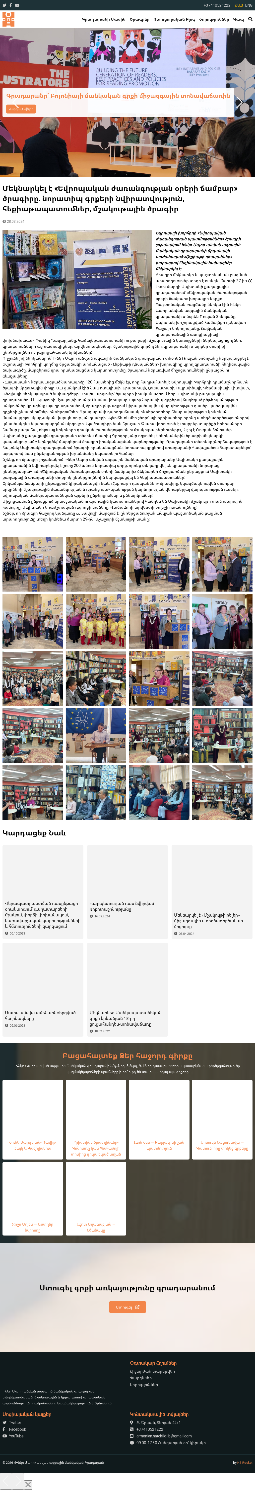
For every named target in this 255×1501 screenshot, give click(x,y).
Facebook (14, 1440)
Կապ (238, 19)
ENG (249, 5)
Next (238, 102)
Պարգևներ (141, 1389)
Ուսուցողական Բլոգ (174, 19)
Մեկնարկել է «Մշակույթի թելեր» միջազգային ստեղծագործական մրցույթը (208, 920)
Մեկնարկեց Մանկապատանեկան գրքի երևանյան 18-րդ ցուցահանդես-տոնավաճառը (126, 1029)
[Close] (28, 1496)
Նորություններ (214, 19)
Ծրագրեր (139, 19)
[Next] (18, 1492)
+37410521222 (217, 5)
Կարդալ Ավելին (21, 109)
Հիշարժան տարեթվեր (152, 1382)
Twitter (11, 1434)
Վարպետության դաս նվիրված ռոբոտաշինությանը (122, 918)
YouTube (13, 1447)
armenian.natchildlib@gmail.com (161, 1447)
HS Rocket (245, 1474)
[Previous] (6, 1492)
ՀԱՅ (239, 5)
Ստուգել (127, 1318)
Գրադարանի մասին (104, 19)
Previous (16, 102)
